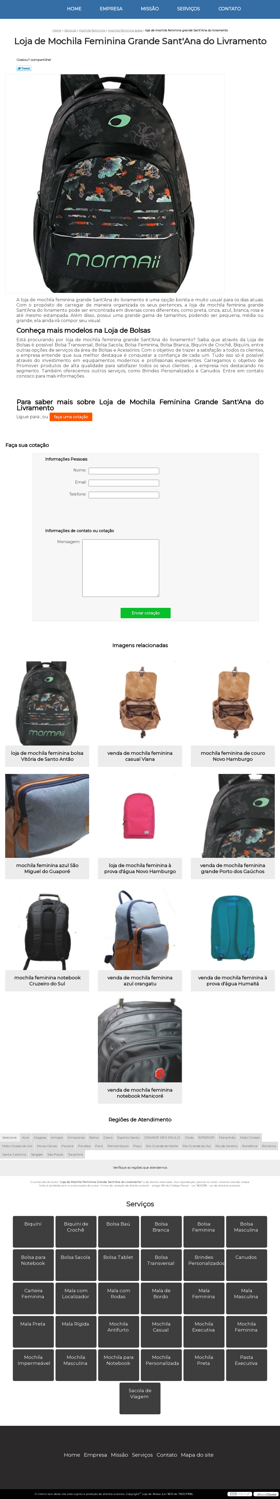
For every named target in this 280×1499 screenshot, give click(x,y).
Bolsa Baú (118, 1224)
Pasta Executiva (247, 1360)
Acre (25, 1137)
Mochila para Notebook (119, 1360)
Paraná (67, 1146)
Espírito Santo (128, 1137)
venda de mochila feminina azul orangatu (140, 980)
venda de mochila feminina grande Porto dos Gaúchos (232, 868)
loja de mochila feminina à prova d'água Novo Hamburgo (140, 868)
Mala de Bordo (161, 1293)
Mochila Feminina (247, 1327)
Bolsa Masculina (246, 1227)
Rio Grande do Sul (197, 1146)
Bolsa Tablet (118, 1257)
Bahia (94, 1137)
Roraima (269, 1146)
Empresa (111, 8)
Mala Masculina (246, 1293)
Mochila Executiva (204, 1327)
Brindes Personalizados (206, 1260)
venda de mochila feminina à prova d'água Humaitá (232, 980)
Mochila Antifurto (118, 1327)
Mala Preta (33, 1324)
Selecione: (9, 1137)
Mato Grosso (250, 1137)
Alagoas (40, 1137)
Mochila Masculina (76, 1360)
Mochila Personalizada (163, 1360)
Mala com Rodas (118, 1293)
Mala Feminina (204, 1293)
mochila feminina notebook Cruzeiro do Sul (47, 980)
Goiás (189, 1137)
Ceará (108, 1137)
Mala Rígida (76, 1324)
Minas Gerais (47, 1146)
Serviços (188, 8)
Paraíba (84, 1146)
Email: (117, 483)
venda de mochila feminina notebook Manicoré (140, 1093)
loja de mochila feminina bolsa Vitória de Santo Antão (47, 756)
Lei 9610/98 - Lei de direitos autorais (216, 1185)
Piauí (137, 1146)
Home (74, 8)
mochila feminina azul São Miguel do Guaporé (47, 868)
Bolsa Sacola (76, 1257)
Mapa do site (197, 1455)
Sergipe (37, 1154)
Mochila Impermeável (34, 1360)
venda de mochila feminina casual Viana (140, 756)
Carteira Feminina (33, 1293)
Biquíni (33, 1224)
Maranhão (227, 1137)
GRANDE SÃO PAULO (162, 1137)
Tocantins (75, 1154)
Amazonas (76, 1137)
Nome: (116, 471)
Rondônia (249, 1146)
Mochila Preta (204, 1360)
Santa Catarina (14, 1154)
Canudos (246, 1257)
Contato (229, 8)
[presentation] (79, 514)
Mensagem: (108, 568)
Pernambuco (118, 1146)
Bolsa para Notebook (33, 1260)
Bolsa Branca (161, 1227)
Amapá (57, 1137)
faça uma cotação (71, 416)
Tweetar (23, 68)
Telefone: (114, 495)
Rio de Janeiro (226, 1146)
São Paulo (55, 1154)
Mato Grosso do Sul (17, 1146)
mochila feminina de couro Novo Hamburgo (233, 756)
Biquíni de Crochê (76, 1227)
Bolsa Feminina (204, 1227)
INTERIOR (206, 1137)
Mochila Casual (161, 1327)
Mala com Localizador (76, 1293)
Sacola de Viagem (140, 1393)
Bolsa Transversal (161, 1260)
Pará (99, 1146)
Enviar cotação (146, 613)
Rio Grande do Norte (162, 1146)
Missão (150, 8)
